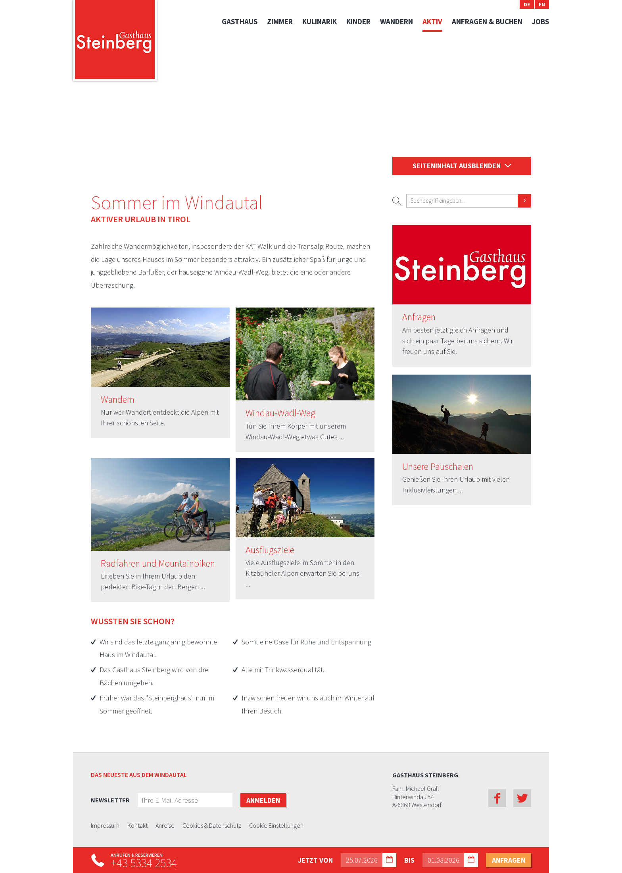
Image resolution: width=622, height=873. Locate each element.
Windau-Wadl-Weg (280, 413)
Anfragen (419, 317)
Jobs (540, 21)
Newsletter (110, 800)
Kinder (358, 21)
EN (542, 4)
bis (409, 860)
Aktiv (432, 21)
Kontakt (137, 825)
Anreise (165, 825)
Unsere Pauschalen (437, 467)
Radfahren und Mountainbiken (158, 563)
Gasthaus (239, 21)
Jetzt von (315, 860)
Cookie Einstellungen (276, 825)
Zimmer (280, 21)
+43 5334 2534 (144, 862)
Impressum (105, 825)
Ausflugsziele (270, 550)
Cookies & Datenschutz (211, 825)
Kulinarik (319, 21)
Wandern (396, 21)
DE (527, 4)
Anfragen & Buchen (487, 21)
